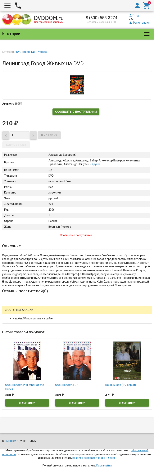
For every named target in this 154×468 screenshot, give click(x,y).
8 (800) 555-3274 (101, 17)
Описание (11, 246)
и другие (95, 164)
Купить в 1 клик (16, 144)
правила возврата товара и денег (93, 457)
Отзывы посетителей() (25, 291)
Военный (29, 51)
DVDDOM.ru (12, 441)
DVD (18, 51)
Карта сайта (104, 465)
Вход (134, 15)
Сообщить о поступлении (76, 111)
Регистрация (139, 22)
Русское (42, 51)
